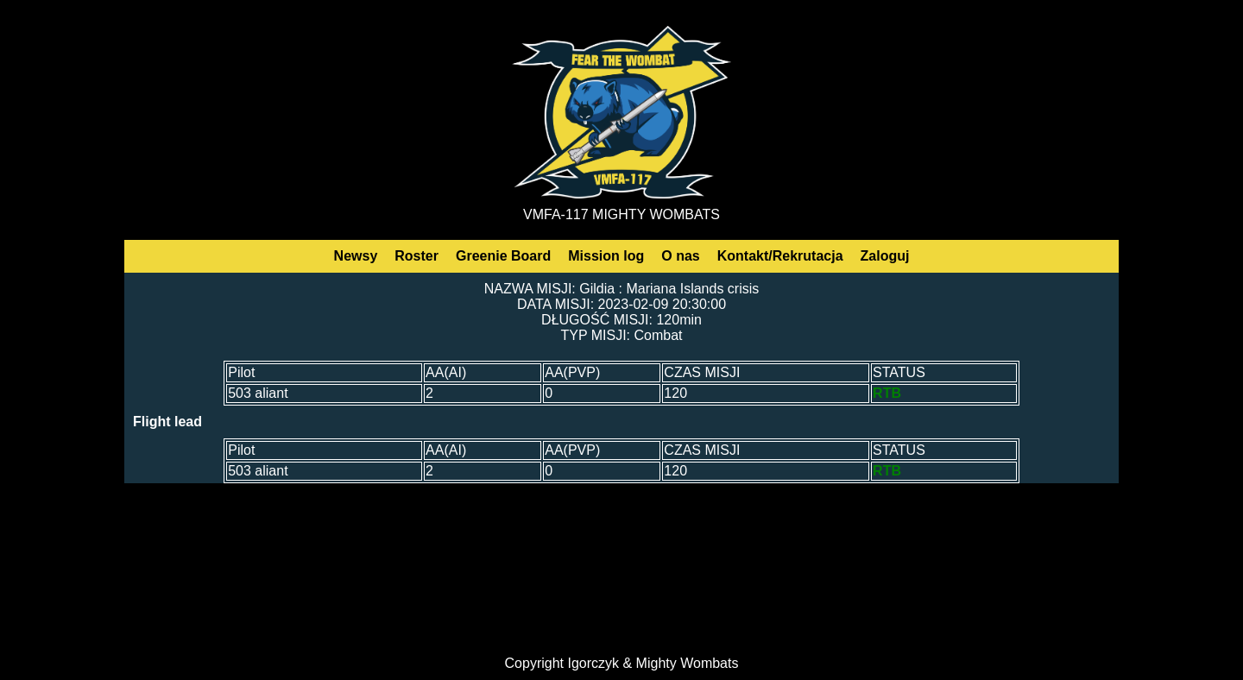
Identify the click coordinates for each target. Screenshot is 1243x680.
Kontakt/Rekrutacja (780, 256)
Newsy (356, 256)
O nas (680, 256)
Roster (416, 256)
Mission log (606, 256)
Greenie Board (503, 256)
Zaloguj (885, 256)
